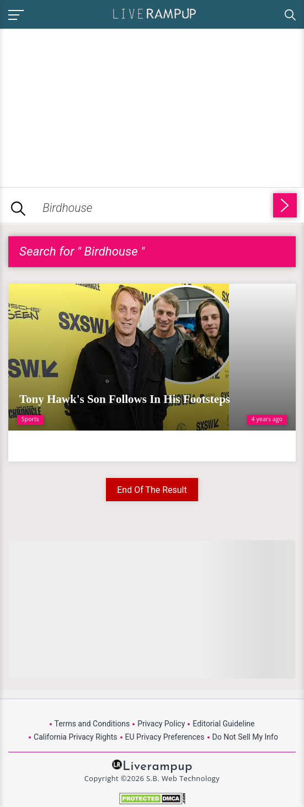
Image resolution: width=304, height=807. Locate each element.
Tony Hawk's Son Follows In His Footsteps (124, 399)
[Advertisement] (92, 106)
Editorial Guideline (223, 723)
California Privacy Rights (75, 736)
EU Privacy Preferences (165, 736)
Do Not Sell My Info (245, 736)
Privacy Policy (161, 723)
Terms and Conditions (92, 723)
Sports (30, 419)
